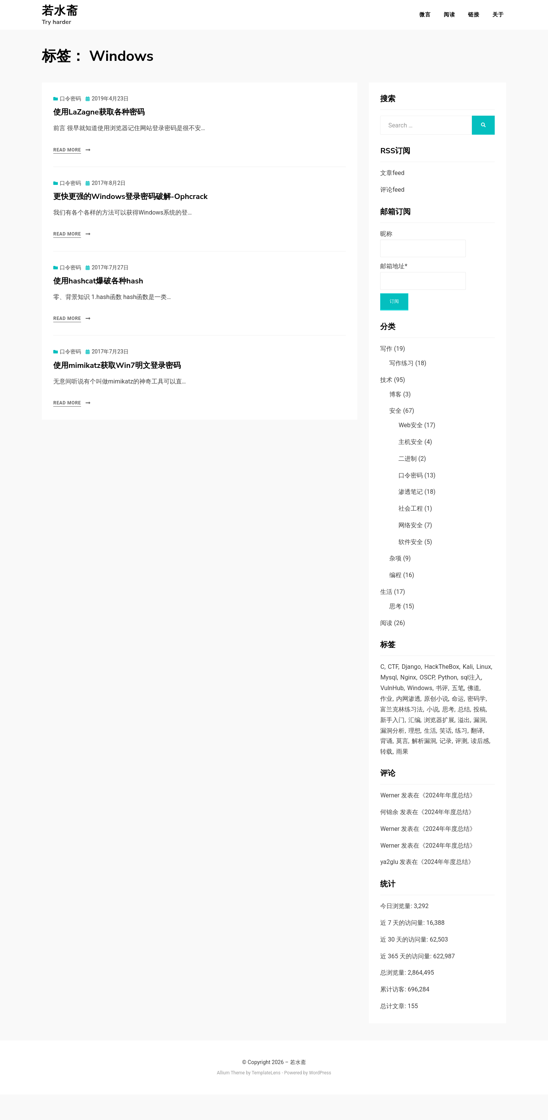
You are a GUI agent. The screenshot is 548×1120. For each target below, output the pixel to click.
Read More (67, 154)
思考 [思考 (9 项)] (386, 730)
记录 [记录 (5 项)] (432, 765)
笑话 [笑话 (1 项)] (419, 753)
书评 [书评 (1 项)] (470, 695)
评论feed (392, 194)
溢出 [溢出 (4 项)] (422, 742)
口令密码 (70, 103)
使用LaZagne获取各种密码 (99, 116)
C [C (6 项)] (382, 672)
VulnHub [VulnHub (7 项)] (417, 695)
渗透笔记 (410, 496)
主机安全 (410, 446)
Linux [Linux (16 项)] (387, 683)
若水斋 (60, 13)
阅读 (451, 17)
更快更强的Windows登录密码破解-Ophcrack (130, 201)
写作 (386, 353)
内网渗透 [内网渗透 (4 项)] (443, 707)
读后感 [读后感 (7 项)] (469, 765)
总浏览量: (394, 998)
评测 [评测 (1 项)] (449, 765)
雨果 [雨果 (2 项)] (403, 777)
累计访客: (394, 1014)
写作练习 (401, 367)
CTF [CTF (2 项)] (393, 672)
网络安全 (410, 529)
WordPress (320, 1098)
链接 (476, 17)
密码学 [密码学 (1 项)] (406, 718)
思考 (395, 610)
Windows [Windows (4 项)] (446, 695)
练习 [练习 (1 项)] (436, 753)
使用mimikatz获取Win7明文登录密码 (117, 370)
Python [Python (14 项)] (469, 683)
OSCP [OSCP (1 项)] (448, 683)
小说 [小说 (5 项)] (474, 718)
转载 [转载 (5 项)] (386, 777)
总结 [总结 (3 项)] (403, 730)
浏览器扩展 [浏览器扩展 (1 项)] (396, 742)
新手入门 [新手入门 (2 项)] (443, 730)
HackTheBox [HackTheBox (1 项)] (444, 672)
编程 (395, 579)
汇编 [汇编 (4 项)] (465, 730)
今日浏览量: (397, 931)
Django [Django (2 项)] (413, 672)
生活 (386, 596)
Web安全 (410, 429)
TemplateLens (266, 1098)
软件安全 (410, 546)
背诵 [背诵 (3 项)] (469, 753)
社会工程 (410, 513)
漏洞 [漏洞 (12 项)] (439, 742)
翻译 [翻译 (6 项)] (452, 753)
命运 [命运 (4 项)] (386, 718)
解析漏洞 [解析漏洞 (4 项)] (410, 765)
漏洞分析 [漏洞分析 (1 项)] (462, 742)
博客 (395, 398)
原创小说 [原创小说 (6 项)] (472, 707)
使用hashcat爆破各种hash (98, 285)
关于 (500, 17)
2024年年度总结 (447, 820)
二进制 (407, 463)
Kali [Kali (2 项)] (471, 672)
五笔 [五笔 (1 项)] (386, 707)
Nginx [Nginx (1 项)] (428, 683)
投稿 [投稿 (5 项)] (419, 730)
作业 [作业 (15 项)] (419, 707)
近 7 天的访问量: (403, 948)
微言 (427, 17)
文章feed (392, 177)
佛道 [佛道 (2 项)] (403, 707)
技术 (386, 384)
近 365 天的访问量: (406, 981)
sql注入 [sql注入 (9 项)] (391, 695)
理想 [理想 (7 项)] (386, 753)
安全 (395, 415)
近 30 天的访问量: (405, 965)
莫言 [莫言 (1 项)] (386, 765)
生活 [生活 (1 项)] (403, 753)
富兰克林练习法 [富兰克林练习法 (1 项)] (442, 718)
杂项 (395, 563)
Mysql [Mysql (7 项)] (407, 683)
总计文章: (394, 1031)
